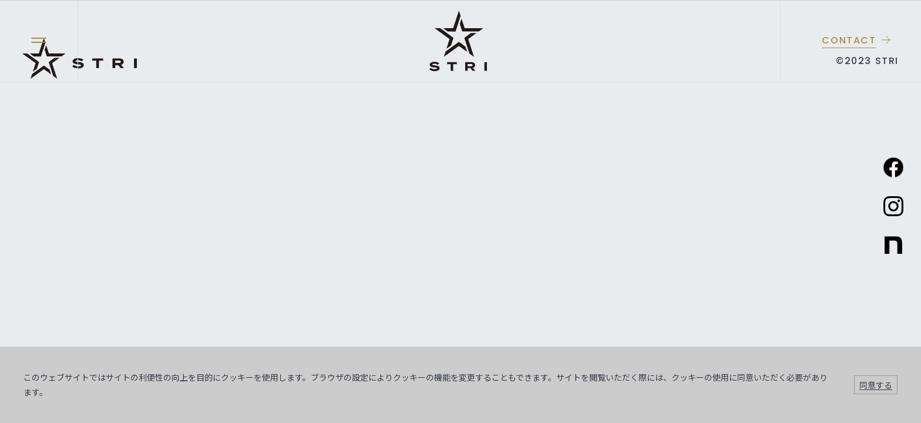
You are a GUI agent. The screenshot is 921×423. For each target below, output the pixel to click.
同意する (875, 385)
